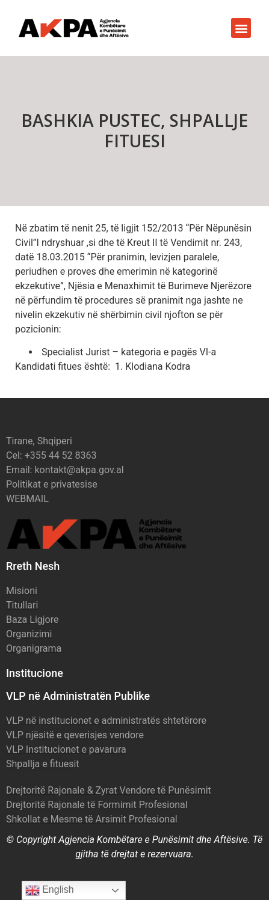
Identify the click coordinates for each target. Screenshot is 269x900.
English (49, 890)
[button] (241, 28)
